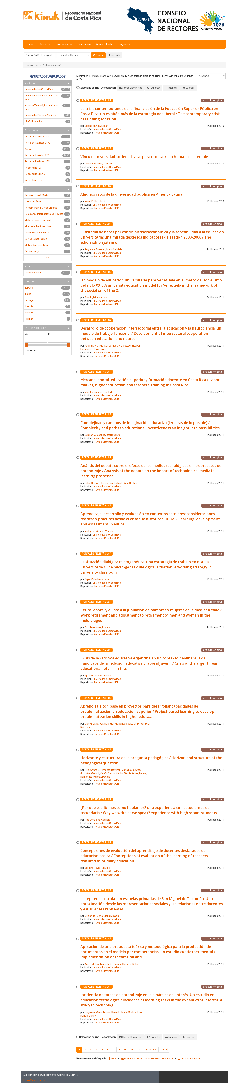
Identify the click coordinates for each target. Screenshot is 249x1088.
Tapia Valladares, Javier (97, 579)
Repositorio (31, 130)
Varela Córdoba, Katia (126, 964)
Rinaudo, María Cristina (123, 1012)
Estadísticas (84, 44)
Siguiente (150, 1049)
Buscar (98, 55)
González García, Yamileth (99, 163)
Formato (29, 266)
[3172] (164, 1049)
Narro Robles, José (95, 201)
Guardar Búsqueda (189, 1058)
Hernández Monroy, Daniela (95, 776)
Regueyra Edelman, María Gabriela (103, 249)
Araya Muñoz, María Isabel (99, 964)
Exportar (155, 87)
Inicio (31, 44)
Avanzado (114, 55)
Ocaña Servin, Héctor (111, 773)
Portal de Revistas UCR (106, 132)
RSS (112, 1058)
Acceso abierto (104, 44)
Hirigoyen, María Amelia (97, 1012)
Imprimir (172, 87)
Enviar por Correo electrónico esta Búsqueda (147, 1058)
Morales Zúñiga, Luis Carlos (99, 392)
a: (49, 333)
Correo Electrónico (132, 87)
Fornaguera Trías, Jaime (93, 349)
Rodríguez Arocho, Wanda (99, 531)
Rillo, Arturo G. (92, 769)
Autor (28, 189)
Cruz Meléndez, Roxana (97, 627)
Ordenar (188, 76)
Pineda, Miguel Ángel (96, 297)
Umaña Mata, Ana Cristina (123, 483)
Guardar (190, 87)
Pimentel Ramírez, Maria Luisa (117, 769)
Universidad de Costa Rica (107, 129)
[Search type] (73, 55)
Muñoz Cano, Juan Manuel (99, 723)
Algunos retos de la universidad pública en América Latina (131, 194)
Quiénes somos (64, 44)
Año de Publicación (35, 327)
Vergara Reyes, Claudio (97, 867)
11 (138, 1049)
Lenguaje (124, 44)
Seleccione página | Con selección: (97, 87)
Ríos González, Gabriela (97, 819)
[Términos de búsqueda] (40, 55)
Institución (30, 83)
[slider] (26, 345)
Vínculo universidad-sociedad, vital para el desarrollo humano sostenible (144, 156)
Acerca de (44, 44)
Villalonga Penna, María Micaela (102, 916)
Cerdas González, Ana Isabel (124, 345)
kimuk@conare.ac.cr (34, 1080)
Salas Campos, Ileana (96, 483)
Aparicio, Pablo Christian (98, 675)
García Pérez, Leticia (135, 773)
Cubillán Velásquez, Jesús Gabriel (103, 435)
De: (26, 333)
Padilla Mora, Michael (96, 345)
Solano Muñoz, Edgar (96, 125)
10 (131, 1049)
